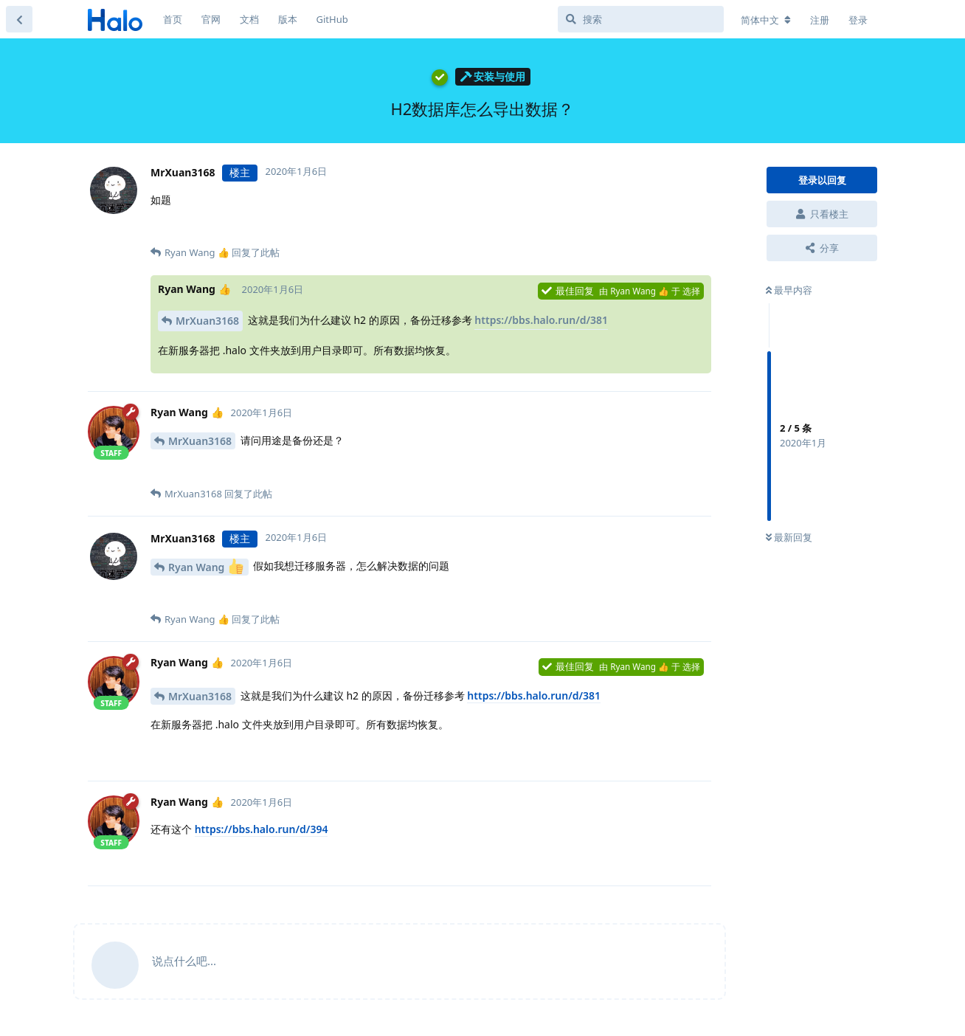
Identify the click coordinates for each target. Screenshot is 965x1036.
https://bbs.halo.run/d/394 (261, 829)
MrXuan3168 (207, 321)
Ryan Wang (205, 566)
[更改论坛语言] (765, 20)
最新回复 (789, 537)
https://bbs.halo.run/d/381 (541, 320)
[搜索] (641, 19)
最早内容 (789, 290)
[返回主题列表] (19, 19)
